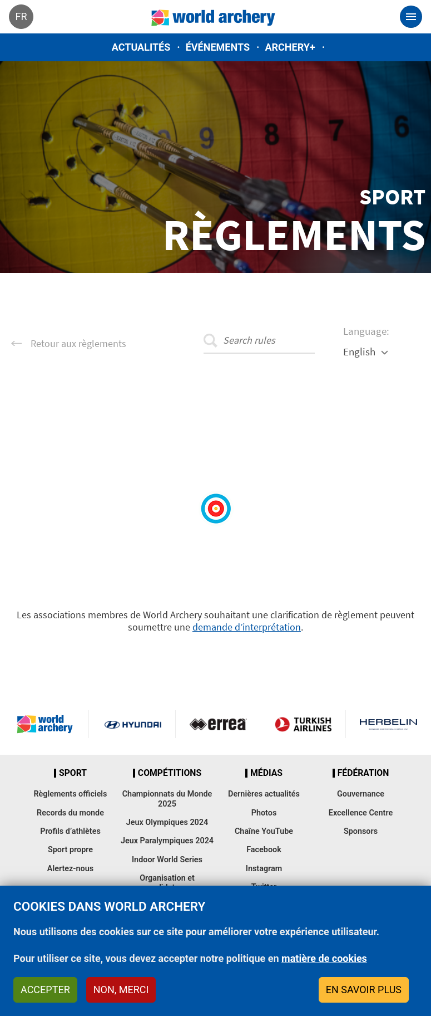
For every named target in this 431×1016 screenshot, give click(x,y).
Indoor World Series (167, 859)
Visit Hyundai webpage (133, 724)
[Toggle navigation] (411, 17)
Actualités (141, 47)
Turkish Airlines (303, 724)
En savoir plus (364, 989)
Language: (366, 331)
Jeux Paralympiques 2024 (167, 841)
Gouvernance (360, 794)
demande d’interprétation (246, 627)
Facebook (263, 849)
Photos (264, 813)
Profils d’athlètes (70, 831)
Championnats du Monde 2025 (167, 798)
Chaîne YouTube (264, 831)
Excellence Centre (361, 813)
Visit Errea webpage (218, 724)
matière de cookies (324, 958)
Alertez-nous (70, 868)
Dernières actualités (264, 794)
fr (21, 16)
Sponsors (361, 831)
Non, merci (121, 989)
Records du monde (70, 813)
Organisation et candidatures (167, 882)
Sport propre (70, 849)
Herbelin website (388, 724)
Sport (73, 773)
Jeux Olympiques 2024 (167, 822)
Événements (218, 47)
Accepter (45, 989)
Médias (266, 773)
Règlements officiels (70, 794)
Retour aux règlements (78, 344)
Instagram (264, 868)
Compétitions (169, 773)
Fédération (363, 773)
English (359, 351)
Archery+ (290, 47)
